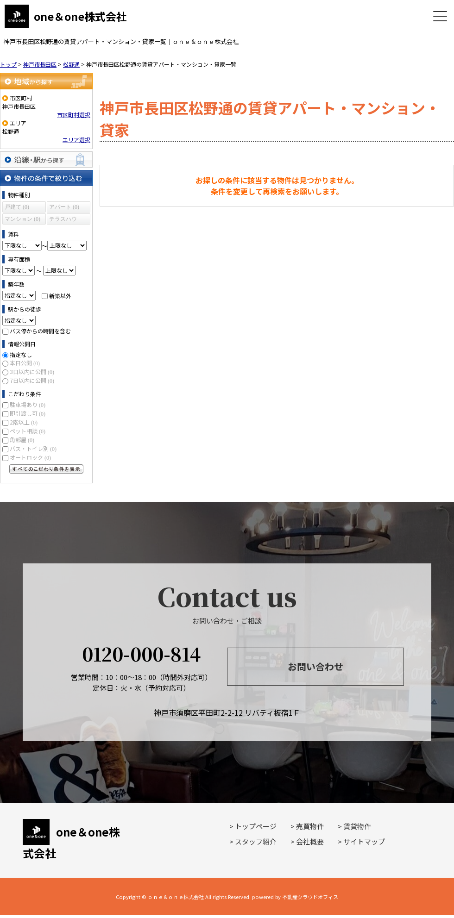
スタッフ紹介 (256, 841)
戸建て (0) (17, 207)
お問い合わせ (315, 666)
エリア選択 (76, 140)
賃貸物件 (357, 826)
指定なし (21, 354)
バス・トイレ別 (33, 448)
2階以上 (24, 422)
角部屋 (22, 439)
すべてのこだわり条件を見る (46, 469)
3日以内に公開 (32, 371)
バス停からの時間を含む (40, 331)
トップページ (256, 826)
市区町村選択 (73, 115)
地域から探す (46, 81)
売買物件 (310, 826)
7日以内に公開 (32, 380)
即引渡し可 (27, 413)
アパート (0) (64, 207)
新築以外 (60, 295)
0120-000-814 (141, 653)
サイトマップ (364, 841)
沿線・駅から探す (46, 159)
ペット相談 (27, 431)
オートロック (30, 457)
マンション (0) (22, 219)
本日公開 (25, 363)
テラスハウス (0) (63, 220)
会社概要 (310, 841)
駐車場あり (27, 404)
